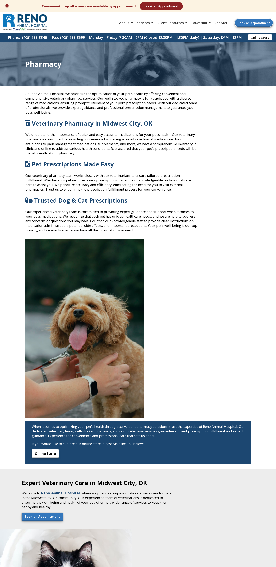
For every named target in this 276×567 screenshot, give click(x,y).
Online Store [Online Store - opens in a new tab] (260, 41)
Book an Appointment (195, 6)
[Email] (133, 440)
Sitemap (135, 533)
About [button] (124, 25)
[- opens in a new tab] (138, 440)
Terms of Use (160, 533)
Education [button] (199, 25)
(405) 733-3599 (37, 481)
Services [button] (143, 25)
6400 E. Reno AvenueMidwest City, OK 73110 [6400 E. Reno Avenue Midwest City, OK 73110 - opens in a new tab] (41, 465)
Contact (221, 25)
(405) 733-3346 (34, 41)
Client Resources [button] (171, 25)
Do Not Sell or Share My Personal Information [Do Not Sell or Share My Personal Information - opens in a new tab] (138, 542)
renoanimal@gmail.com (47, 486)
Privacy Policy (189, 533)
